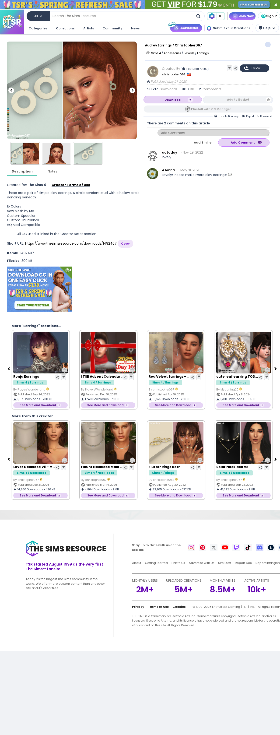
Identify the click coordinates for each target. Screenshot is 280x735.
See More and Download (38, 405)
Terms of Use (158, 607)
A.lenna (168, 170)
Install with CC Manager (212, 109)
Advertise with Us (201, 563)
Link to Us (178, 563)
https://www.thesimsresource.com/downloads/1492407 (71, 243)
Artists (88, 28)
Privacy (138, 607)
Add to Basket (238, 100)
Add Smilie (202, 142)
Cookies (179, 607)
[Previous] (11, 90)
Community (112, 28)
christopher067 (174, 74)
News (135, 28)
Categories (38, 28)
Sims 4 (156, 53)
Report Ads (243, 563)
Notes (52, 171)
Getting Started (156, 563)
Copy (125, 243)
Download (172, 100)
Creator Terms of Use (71, 185)
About (136, 563)
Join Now (246, 16)
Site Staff (224, 563)
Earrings (203, 53)
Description (22, 171)
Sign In (269, 16)
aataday (169, 152)
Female (189, 53)
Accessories (172, 53)
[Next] (132, 90)
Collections (65, 28)
